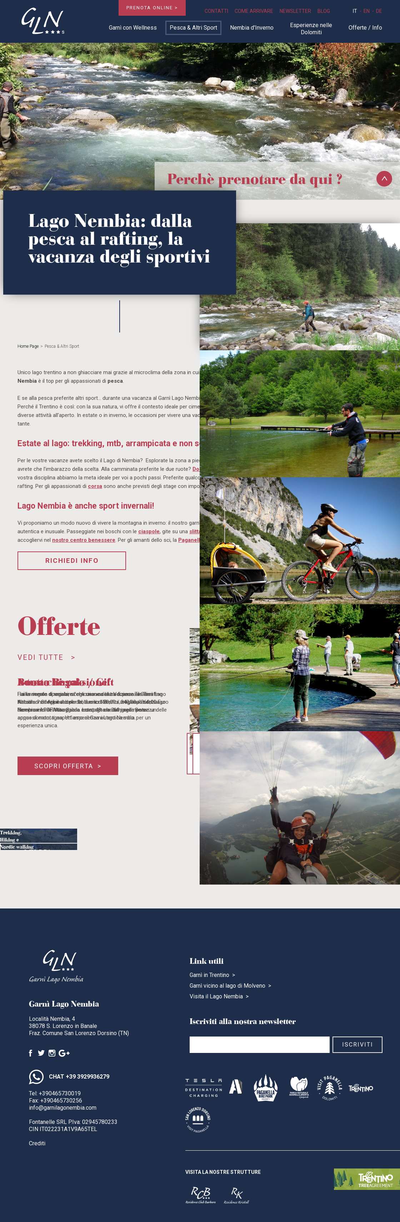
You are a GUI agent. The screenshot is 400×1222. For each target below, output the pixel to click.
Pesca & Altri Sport (193, 27)
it (355, 11)
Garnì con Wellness (133, 27)
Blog (324, 11)
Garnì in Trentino (209, 975)
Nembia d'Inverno (252, 27)
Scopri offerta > (67, 766)
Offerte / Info (365, 27)
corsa (95, 486)
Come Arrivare (254, 11)
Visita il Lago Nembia (216, 996)
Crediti (37, 1143)
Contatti (216, 11)
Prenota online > (152, 7)
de (379, 11)
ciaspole (149, 531)
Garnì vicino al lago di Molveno (227, 985)
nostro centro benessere (83, 540)
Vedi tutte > (46, 657)
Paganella (190, 540)
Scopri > (41, 859)
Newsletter (295, 11)
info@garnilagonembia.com (62, 1107)
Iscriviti (357, 1044)
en (367, 11)
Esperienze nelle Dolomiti (311, 29)
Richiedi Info (72, 560)
